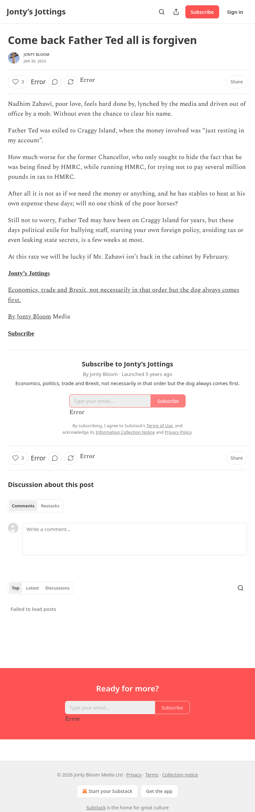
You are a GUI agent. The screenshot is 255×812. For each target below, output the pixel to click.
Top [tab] (15, 588)
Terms (151, 775)
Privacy (134, 775)
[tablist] (35, 505)
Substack (96, 807)
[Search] (161, 11)
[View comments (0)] (54, 81)
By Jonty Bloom (29, 316)
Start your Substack (106, 791)
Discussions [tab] (57, 588)
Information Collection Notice (125, 432)
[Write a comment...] (134, 539)
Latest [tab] (32, 588)
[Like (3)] (18, 81)
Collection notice (180, 775)
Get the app (159, 791)
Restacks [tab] (50, 506)
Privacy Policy (178, 432)
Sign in (235, 12)
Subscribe (202, 12)
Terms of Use (160, 426)
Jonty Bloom (36, 54)
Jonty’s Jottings (29, 273)
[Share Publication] (176, 11)
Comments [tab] (23, 506)
